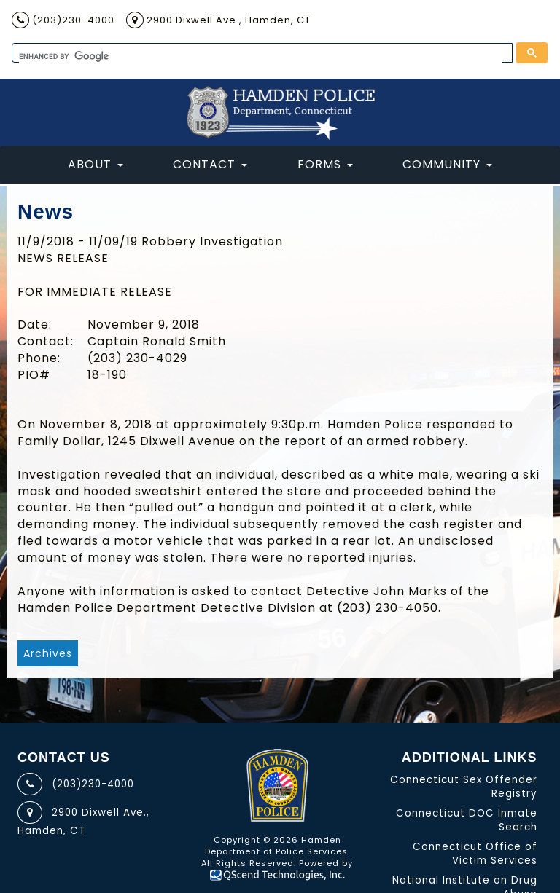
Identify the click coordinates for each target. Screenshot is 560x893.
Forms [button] (325, 164)
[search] (260, 56)
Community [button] (447, 164)
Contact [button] (210, 164)
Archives (47, 653)
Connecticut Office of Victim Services (475, 854)
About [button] (95, 164)
